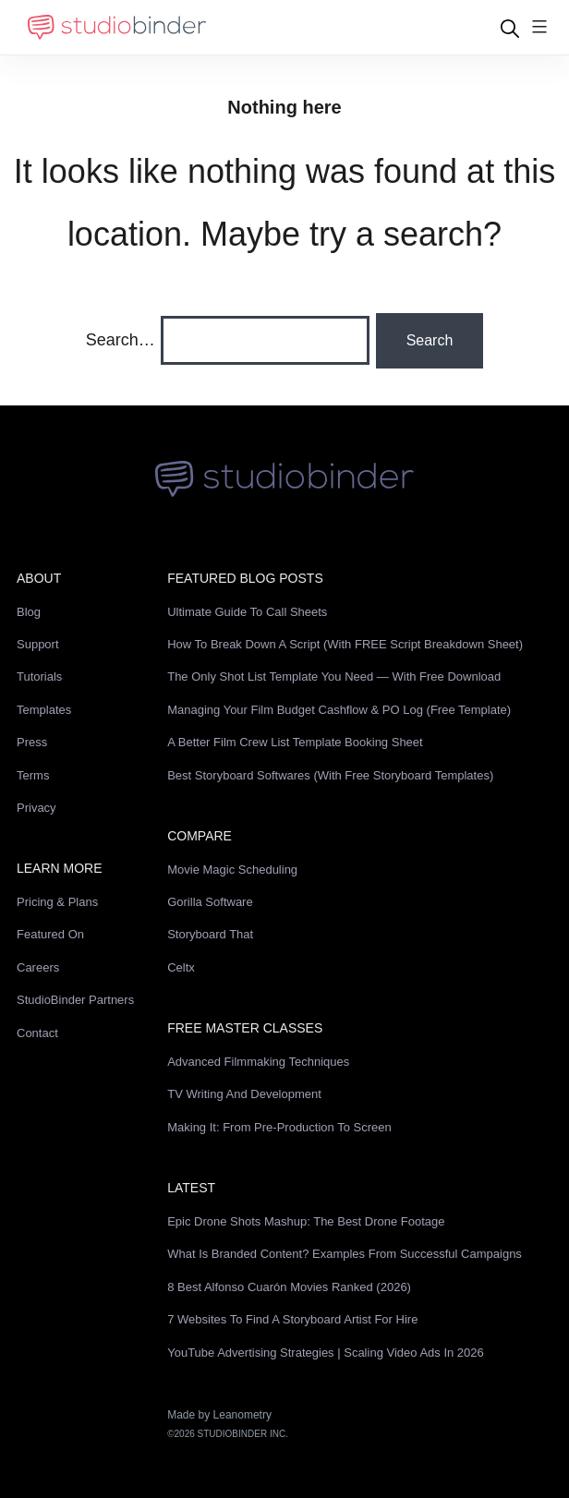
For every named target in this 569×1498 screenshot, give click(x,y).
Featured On (50, 934)
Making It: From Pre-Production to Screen (279, 1127)
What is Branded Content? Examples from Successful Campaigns (344, 1254)
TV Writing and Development (244, 1094)
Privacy (36, 808)
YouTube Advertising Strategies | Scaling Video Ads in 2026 (325, 1352)
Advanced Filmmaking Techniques (258, 1062)
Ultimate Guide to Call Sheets (247, 612)
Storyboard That (210, 934)
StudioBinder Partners (75, 1000)
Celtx (181, 967)
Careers (38, 967)
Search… (120, 340)
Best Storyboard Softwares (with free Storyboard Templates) (330, 775)
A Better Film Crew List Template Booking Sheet (295, 742)
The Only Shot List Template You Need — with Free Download (334, 676)
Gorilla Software (209, 902)
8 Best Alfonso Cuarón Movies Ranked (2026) (289, 1287)
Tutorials (39, 676)
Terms (33, 775)
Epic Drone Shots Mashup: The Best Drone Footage (305, 1221)
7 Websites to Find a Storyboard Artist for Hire (292, 1319)
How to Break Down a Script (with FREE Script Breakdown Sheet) (345, 644)
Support (38, 644)
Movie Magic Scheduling (232, 869)
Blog (29, 612)
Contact (37, 1033)
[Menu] (539, 28)
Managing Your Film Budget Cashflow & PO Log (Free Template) (339, 710)
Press (32, 742)
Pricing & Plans (57, 902)
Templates (44, 710)
